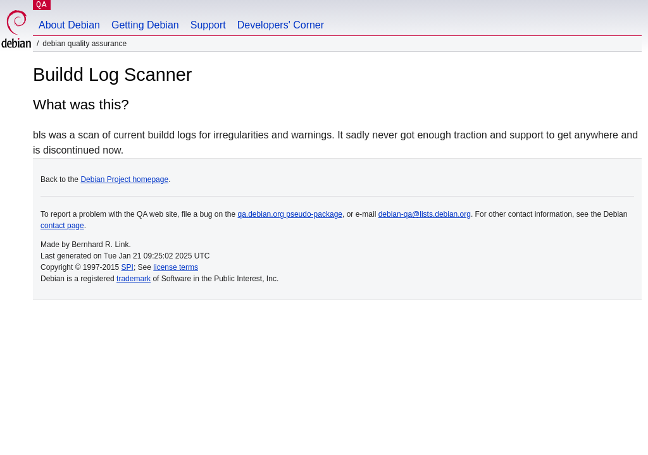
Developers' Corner (280, 25)
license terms (175, 267)
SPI (128, 267)
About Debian (69, 25)
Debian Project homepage (124, 179)
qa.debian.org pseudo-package (290, 214)
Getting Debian (145, 25)
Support (208, 25)
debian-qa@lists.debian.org (424, 214)
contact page (62, 225)
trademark (133, 278)
